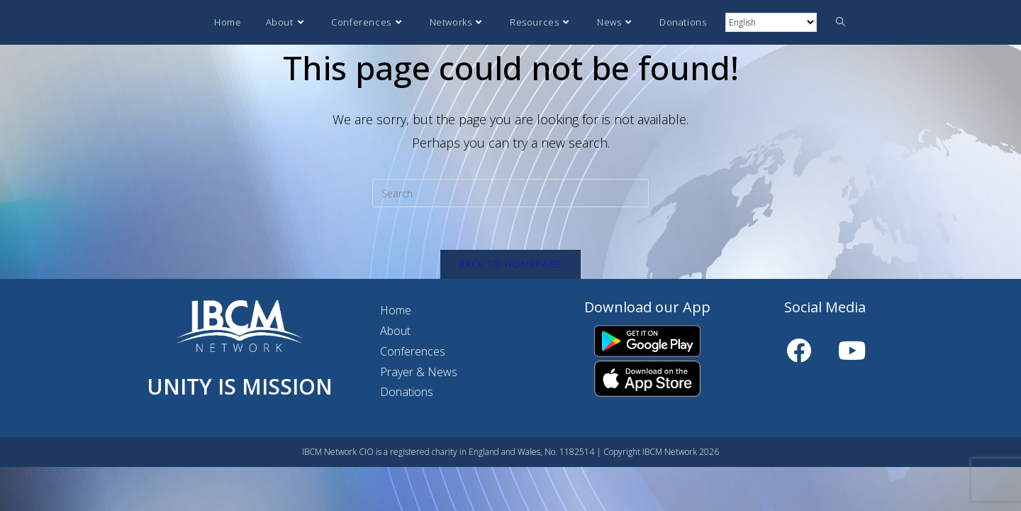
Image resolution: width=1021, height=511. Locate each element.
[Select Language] (771, 22)
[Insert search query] (510, 193)
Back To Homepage (511, 264)
